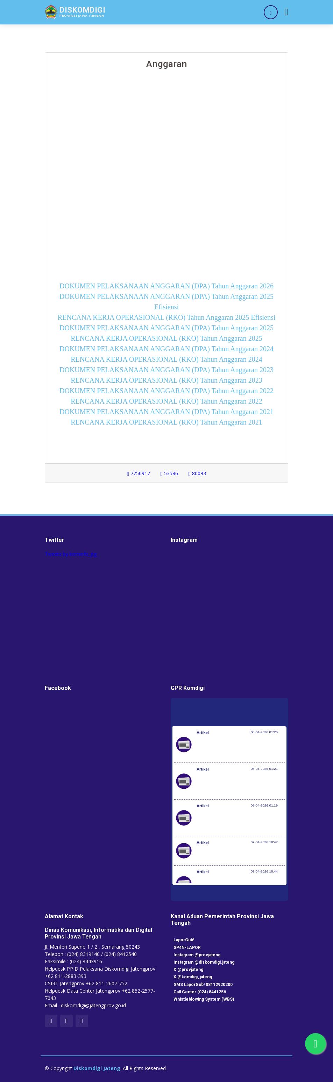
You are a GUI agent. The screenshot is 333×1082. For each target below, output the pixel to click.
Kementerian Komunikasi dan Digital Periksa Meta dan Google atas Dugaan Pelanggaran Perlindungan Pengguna (239, 784)
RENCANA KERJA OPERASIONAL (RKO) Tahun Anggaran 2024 (166, 359)
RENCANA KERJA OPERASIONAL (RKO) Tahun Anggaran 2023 (166, 380)
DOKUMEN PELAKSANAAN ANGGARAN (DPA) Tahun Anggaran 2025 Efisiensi (166, 302)
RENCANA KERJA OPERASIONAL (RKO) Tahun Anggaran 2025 (166, 338)
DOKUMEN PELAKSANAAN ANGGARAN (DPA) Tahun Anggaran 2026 (166, 286)
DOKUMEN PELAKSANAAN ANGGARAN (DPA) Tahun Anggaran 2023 (166, 370)
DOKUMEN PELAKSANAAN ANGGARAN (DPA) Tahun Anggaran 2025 (166, 328)
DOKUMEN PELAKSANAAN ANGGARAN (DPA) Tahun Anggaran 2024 (166, 349)
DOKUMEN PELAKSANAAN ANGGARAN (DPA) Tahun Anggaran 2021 (166, 411)
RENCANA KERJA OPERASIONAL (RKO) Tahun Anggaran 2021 (166, 422)
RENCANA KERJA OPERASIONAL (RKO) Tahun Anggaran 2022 (166, 401)
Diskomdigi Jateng (96, 1068)
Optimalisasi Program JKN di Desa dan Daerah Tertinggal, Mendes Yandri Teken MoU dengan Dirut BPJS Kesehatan (241, 821)
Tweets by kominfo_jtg (71, 554)
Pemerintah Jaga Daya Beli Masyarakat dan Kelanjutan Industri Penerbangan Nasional (240, 748)
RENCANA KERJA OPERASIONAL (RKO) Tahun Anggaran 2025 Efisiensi (166, 317)
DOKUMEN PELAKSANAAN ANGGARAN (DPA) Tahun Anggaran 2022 (166, 391)
